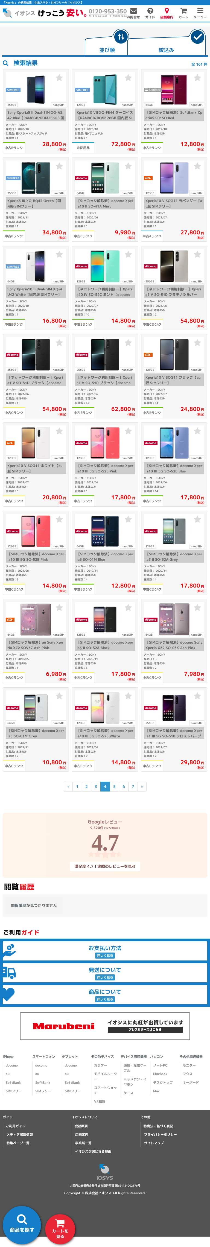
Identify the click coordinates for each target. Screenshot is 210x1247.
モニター (189, 1065)
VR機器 (99, 1101)
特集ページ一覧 (18, 1143)
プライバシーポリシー (160, 1134)
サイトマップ (154, 1143)
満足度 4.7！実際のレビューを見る (104, 866)
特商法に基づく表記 (158, 1126)
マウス (187, 1073)
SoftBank (13, 1082)
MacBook (160, 1073)
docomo (12, 1065)
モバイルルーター (105, 1076)
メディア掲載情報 (20, 1134)
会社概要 (81, 1126)
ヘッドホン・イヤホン (135, 1082)
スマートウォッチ (105, 1090)
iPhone (8, 1056)
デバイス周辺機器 (134, 1056)
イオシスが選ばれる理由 (93, 1151)
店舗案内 (81, 1134)
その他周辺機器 (191, 1056)
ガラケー (100, 1065)
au (8, 1073)
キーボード (191, 1082)
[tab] (107, 43)
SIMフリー (14, 1091)
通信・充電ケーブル (135, 1068)
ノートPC (160, 1065)
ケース (128, 1093)
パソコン (156, 1056)
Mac (156, 1091)
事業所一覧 (83, 1143)
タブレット (70, 1056)
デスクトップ (163, 1082)
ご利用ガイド (15, 1126)
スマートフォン (43, 1056)
